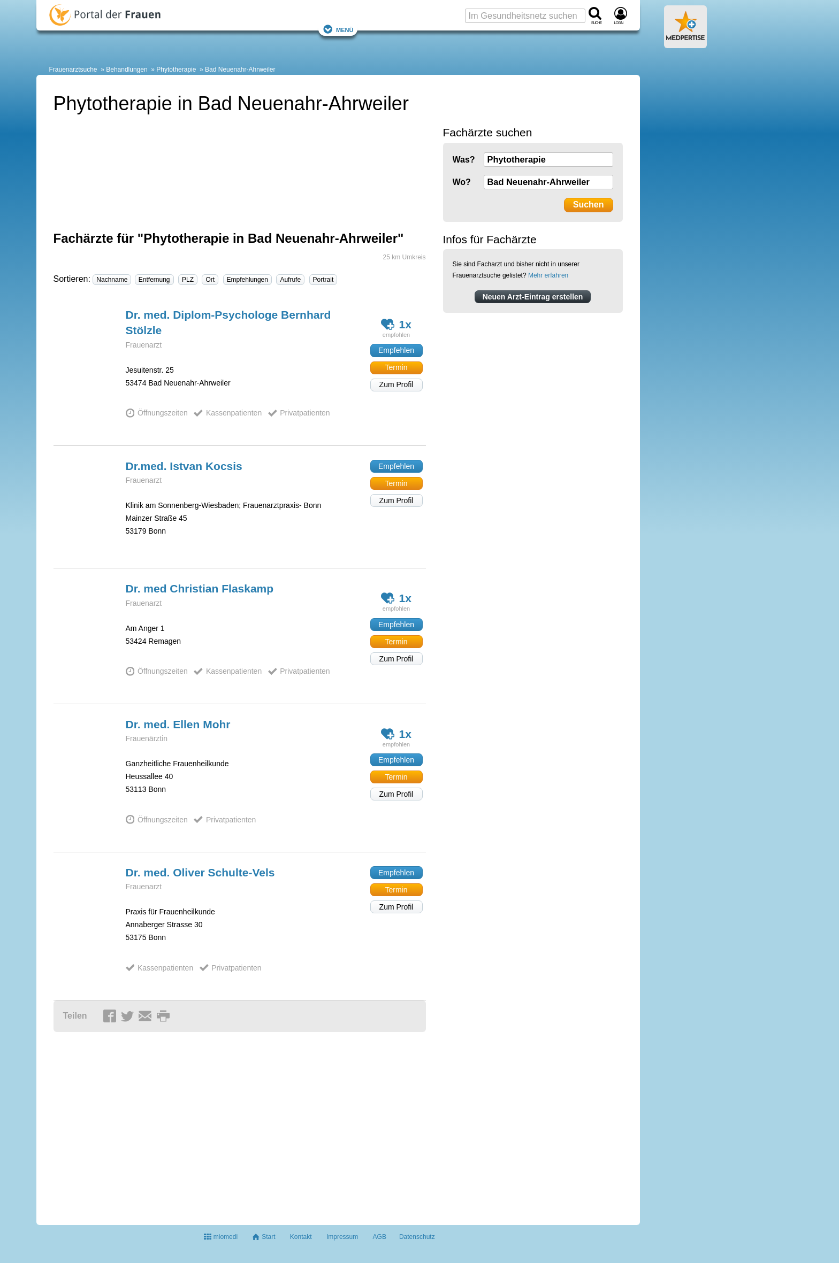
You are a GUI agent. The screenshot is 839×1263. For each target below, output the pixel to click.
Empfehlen (396, 350)
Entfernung (154, 279)
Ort (210, 279)
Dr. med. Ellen (178, 724)
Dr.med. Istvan (184, 466)
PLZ (188, 279)
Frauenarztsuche (73, 69)
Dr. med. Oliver (200, 872)
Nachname (111, 279)
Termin (396, 367)
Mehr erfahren (548, 275)
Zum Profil (396, 384)
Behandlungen (126, 69)
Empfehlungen (247, 279)
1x (396, 324)
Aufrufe (290, 279)
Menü (338, 29)
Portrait (323, 279)
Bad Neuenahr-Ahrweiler (240, 69)
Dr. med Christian (200, 588)
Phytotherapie (176, 69)
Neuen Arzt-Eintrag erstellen (533, 296)
